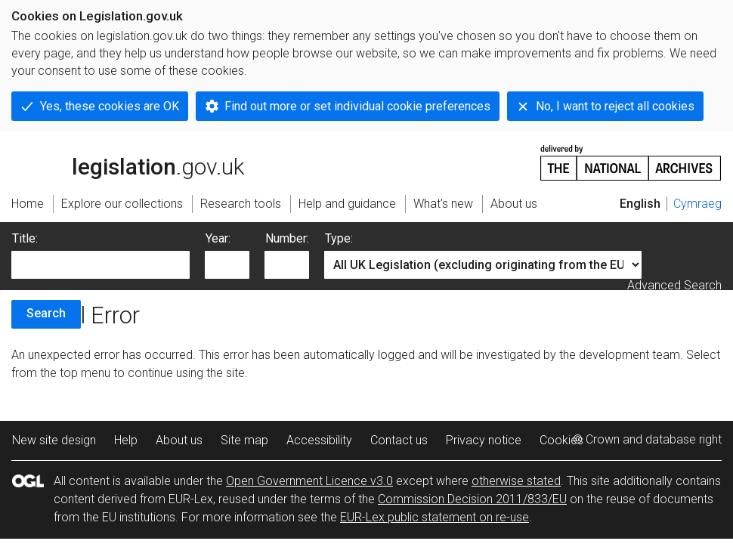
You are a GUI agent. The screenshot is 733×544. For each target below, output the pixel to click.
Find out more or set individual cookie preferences (357, 106)
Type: (339, 238)
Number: (287, 238)
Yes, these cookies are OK (109, 106)
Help (126, 440)
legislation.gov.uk (127, 162)
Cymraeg (697, 203)
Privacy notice (483, 440)
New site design (54, 440)
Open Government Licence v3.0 (309, 481)
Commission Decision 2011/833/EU (472, 499)
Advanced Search (674, 285)
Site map (244, 440)
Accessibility (319, 440)
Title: (25, 238)
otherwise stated (516, 481)
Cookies (561, 440)
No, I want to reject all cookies (615, 106)
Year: (218, 238)
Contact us (399, 440)
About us (179, 440)
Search (46, 313)
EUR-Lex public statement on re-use (434, 517)
